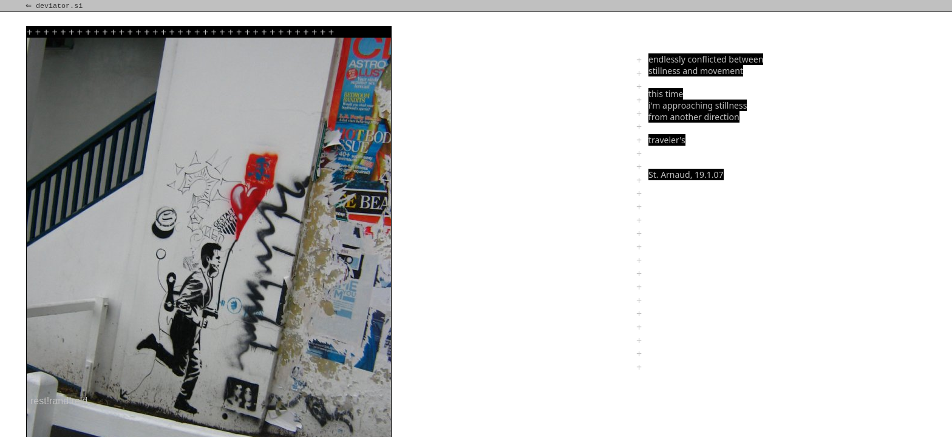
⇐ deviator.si (55, 6)
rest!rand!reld (58, 401)
